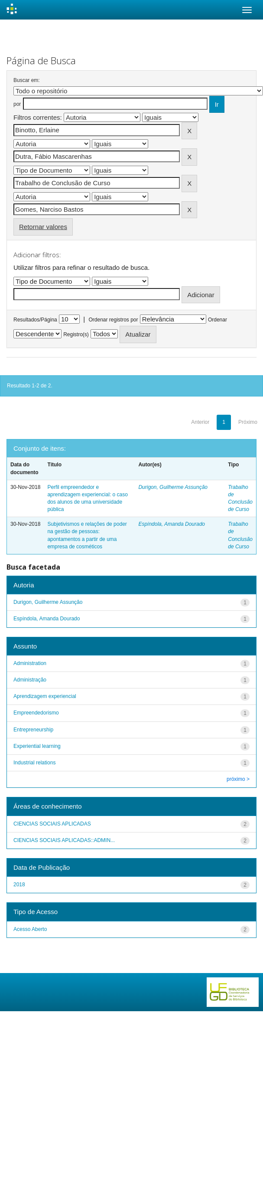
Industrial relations (34, 763)
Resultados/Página (35, 320)
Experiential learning (37, 746)
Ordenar (217, 320)
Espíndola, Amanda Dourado (171, 524)
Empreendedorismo (36, 713)
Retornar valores (43, 226)
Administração (29, 680)
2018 (19, 885)
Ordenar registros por (113, 320)
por (17, 104)
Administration (29, 663)
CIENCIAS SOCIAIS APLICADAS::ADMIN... (64, 840)
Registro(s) (76, 334)
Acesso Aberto (30, 929)
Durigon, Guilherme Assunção (173, 487)
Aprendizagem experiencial (44, 696)
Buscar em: (26, 80)
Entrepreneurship (33, 730)
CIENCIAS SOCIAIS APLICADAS (52, 824)
